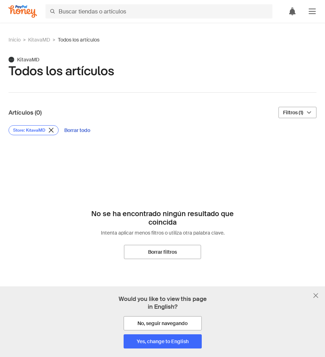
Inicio (15, 40)
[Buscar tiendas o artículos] (158, 11)
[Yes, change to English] (163, 341)
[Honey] (23, 11)
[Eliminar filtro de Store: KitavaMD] (34, 130)
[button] (312, 11)
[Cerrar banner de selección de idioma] (316, 295)
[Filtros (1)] (297, 112)
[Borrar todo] (77, 130)
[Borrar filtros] (162, 252)
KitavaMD (39, 40)
